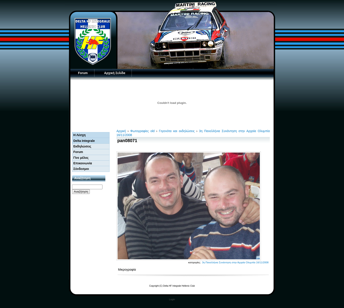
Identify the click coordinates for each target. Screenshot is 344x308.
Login (172, 299)
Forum (83, 73)
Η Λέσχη (79, 135)
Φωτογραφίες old (142, 131)
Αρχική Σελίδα (114, 73)
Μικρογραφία (127, 269)
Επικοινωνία (82, 163)
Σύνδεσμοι (81, 169)
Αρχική (121, 131)
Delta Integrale (84, 141)
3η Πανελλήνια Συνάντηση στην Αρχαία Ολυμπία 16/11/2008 (235, 262)
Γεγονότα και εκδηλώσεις (177, 131)
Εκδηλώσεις (82, 146)
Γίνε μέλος (81, 157)
